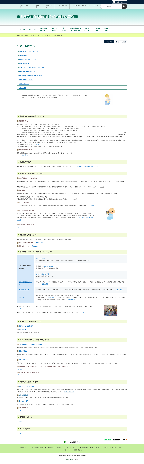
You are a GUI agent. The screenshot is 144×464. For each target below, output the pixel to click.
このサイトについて (24, 6)
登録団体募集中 (39, 447)
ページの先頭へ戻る (73, 442)
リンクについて (74, 447)
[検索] (124, 6)
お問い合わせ (49, 6)
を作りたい (43, 29)
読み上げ (109, 42)
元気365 (75, 459)
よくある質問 (22, 88)
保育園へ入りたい (24, 84)
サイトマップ (66, 450)
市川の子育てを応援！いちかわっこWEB (28, 35)
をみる (107, 29)
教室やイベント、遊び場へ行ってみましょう (31, 67)
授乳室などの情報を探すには (27, 71)
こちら (25, 183)
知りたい (47, 35)
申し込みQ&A (75, 29)
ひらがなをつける (120, 2)
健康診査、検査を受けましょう (28, 59)
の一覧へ (87, 29)
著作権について (61, 447)
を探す (54, 29)
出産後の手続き (23, 55)
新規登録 (37, 6)
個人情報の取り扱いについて (90, 447)
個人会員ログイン (62, 6)
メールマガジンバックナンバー (112, 447)
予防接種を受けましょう (26, 63)
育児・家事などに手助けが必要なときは (30, 76)
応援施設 (63, 29)
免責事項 (50, 447)
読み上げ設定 (122, 42)
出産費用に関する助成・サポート (28, 51)
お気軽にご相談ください (26, 80)
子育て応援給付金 (69, 392)
